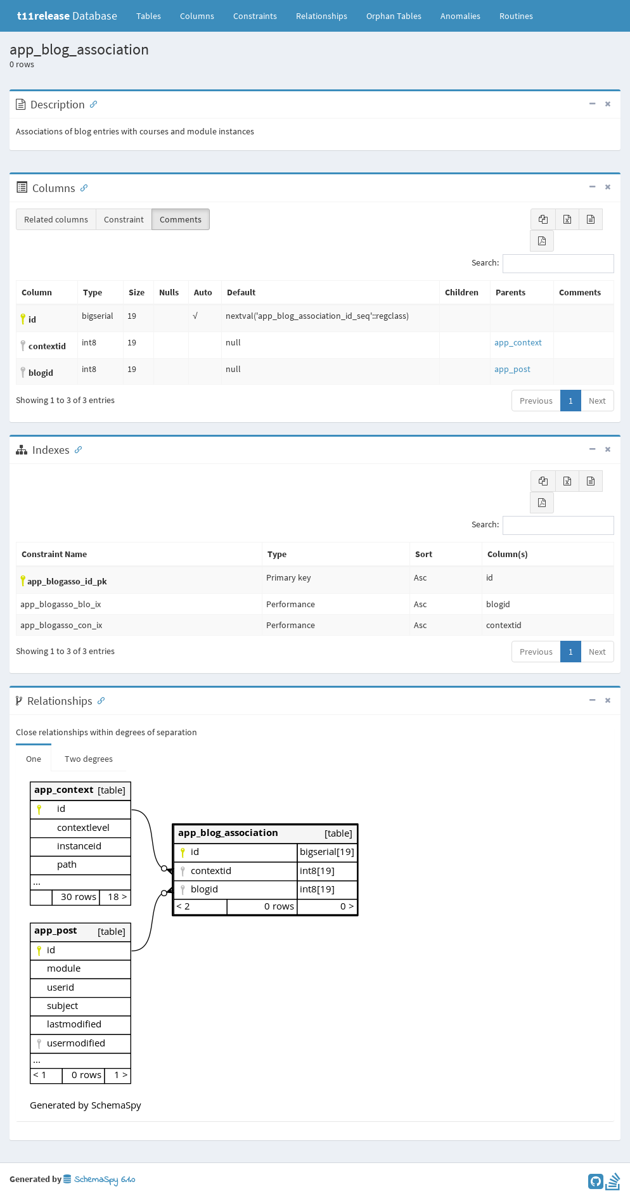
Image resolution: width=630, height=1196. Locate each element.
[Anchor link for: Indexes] (75, 448)
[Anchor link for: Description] (90, 103)
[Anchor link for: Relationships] (98, 699)
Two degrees (89, 758)
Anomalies (460, 16)
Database (67, 15)
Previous (536, 400)
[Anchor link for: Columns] (81, 187)
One (33, 758)
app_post (512, 369)
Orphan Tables (393, 16)
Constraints (255, 16)
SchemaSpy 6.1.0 (99, 1179)
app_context (518, 342)
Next (597, 400)
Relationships (321, 16)
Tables (153, 15)
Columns (197, 16)
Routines (516, 16)
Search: (543, 263)
